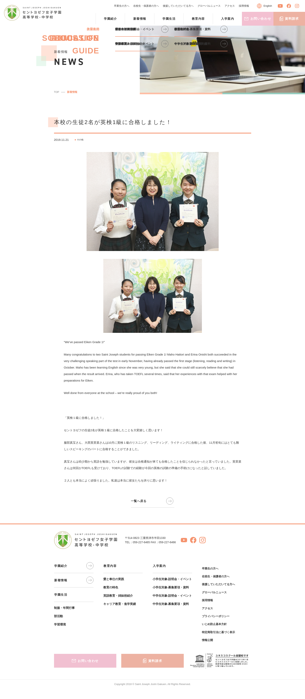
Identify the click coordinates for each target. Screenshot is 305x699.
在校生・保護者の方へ (146, 5)
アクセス (230, 5)
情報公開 (207, 640)
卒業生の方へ (121, 5)
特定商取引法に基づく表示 (218, 632)
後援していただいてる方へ (178, 5)
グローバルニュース (209, 5)
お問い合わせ (257, 18)
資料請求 (289, 19)
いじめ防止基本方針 (214, 624)
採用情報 (244, 5)
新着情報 (72, 92)
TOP (56, 92)
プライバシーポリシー (215, 616)
